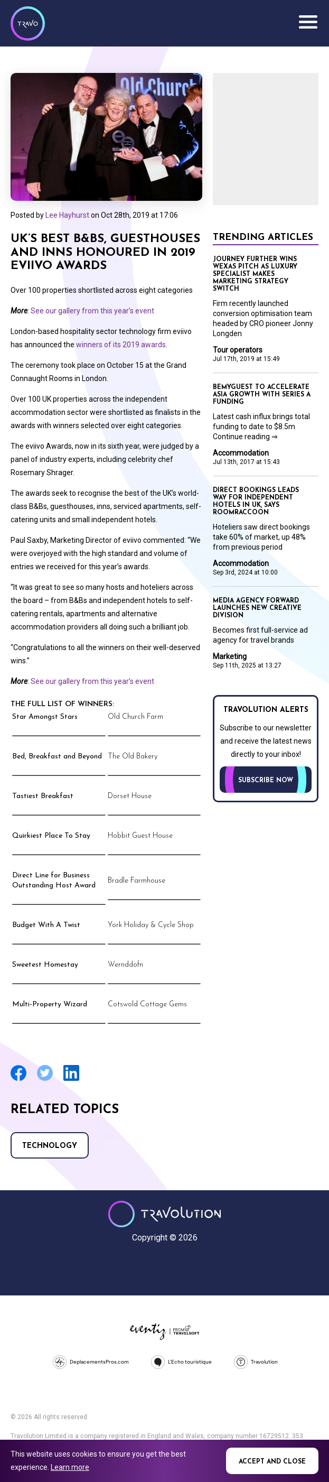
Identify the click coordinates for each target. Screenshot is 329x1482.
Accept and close (272, 1462)
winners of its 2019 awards (121, 344)
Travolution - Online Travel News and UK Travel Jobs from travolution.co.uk (164, 1214)
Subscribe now (265, 780)
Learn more (70, 1467)
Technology (49, 1146)
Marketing (230, 656)
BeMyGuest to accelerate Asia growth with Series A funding (262, 394)
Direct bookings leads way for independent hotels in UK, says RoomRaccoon (256, 501)
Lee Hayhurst (67, 215)
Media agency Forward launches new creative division (257, 608)
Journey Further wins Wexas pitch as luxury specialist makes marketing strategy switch (255, 274)
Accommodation (241, 453)
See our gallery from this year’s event (92, 311)
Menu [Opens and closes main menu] (308, 22)
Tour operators (237, 350)
